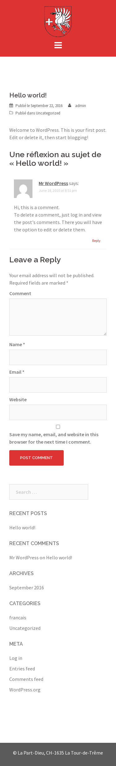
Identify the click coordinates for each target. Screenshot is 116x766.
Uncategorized (48, 113)
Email (16, 372)
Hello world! (22, 527)
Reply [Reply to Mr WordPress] (96, 240)
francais (17, 617)
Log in (15, 658)
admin (80, 105)
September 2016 (26, 587)
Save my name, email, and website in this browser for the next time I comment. (53, 438)
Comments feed (26, 679)
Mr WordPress (53, 183)
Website (18, 399)
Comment (20, 293)
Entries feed (22, 668)
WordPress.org (25, 689)
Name (17, 344)
